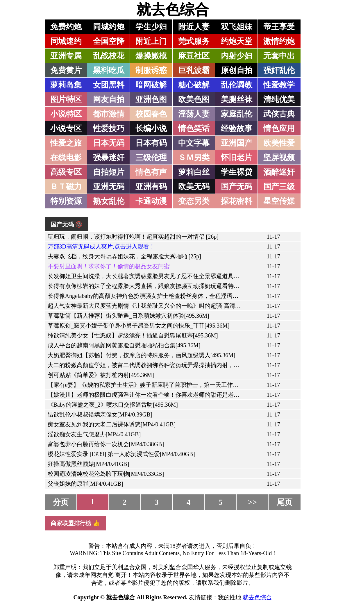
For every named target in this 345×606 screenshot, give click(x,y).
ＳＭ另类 (194, 157)
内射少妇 (236, 55)
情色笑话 (194, 128)
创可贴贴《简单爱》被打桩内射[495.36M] (101, 375)
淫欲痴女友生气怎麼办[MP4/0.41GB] (94, 434)
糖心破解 (194, 85)
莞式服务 (194, 41)
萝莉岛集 (66, 85)
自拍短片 (108, 172)
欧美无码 (194, 186)
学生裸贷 (236, 172)
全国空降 (108, 41)
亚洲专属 (66, 55)
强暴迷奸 (108, 157)
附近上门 (151, 41)
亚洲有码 (151, 186)
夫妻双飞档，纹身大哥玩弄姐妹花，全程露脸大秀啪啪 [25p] (124, 256)
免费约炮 (66, 26)
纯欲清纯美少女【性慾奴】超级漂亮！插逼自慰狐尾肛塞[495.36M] (133, 335)
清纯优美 (279, 99)
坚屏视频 (279, 157)
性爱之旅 (66, 143)
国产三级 (279, 186)
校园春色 (151, 114)
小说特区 (66, 114)
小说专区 (66, 128)
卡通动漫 (151, 201)
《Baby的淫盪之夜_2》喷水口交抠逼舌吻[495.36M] (113, 404)
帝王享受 (279, 26)
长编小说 (151, 128)
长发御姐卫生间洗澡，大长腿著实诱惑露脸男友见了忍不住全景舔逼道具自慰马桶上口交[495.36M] (173, 276)
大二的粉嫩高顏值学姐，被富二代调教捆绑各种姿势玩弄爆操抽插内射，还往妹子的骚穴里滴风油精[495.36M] (188, 365)
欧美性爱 (279, 143)
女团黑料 (108, 85)
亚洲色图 (151, 99)
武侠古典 (279, 114)
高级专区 (66, 172)
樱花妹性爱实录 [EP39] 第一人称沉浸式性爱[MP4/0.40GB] (121, 454)
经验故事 (236, 128)
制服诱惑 (151, 70)
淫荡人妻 (194, 114)
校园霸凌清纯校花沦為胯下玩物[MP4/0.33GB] (106, 474)
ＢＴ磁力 (66, 186)
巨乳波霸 (194, 70)
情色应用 (279, 128)
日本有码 (151, 143)
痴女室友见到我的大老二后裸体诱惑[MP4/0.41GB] (112, 424)
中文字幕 (194, 143)
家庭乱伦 (236, 114)
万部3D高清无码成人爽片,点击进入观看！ (101, 246)
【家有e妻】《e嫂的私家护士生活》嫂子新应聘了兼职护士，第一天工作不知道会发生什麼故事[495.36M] (182, 385)
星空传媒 (279, 201)
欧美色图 (194, 99)
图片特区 (66, 99)
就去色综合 (172, 9)
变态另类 (194, 201)
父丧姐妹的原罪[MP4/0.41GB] (86, 483)
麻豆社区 (194, 55)
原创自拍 (236, 70)
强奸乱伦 (279, 70)
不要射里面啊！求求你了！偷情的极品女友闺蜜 (109, 266)
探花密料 (236, 201)
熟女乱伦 (108, 201)
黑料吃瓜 (108, 70)
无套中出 (279, 55)
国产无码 (236, 186)
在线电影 (66, 157)
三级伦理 (151, 157)
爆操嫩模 (151, 55)
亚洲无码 (108, 186)
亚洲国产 (236, 143)
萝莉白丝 (194, 172)
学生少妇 (151, 26)
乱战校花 (108, 55)
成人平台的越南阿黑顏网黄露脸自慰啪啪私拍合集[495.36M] (124, 345)
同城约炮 (108, 26)
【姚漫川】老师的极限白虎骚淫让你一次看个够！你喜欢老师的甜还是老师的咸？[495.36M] (165, 395)
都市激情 (108, 114)
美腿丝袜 (236, 99)
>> (252, 502)
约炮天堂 (236, 41)
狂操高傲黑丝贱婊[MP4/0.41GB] (88, 464)
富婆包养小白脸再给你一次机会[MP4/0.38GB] (106, 444)
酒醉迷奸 (279, 172)
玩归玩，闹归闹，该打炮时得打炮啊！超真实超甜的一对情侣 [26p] (133, 236)
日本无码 (108, 143)
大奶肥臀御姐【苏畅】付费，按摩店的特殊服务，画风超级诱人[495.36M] (141, 355)
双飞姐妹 (236, 26)
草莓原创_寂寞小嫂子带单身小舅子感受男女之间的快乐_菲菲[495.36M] (139, 325)
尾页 (284, 502)
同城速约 (66, 41)
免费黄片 (66, 70)
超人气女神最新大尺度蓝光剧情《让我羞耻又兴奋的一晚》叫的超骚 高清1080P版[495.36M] (164, 306)
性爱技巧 (108, 128)
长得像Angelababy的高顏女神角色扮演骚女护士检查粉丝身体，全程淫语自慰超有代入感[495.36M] (173, 296)
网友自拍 (108, 99)
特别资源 (66, 201)
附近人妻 (194, 26)
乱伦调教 (236, 85)
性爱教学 (279, 85)
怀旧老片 (236, 157)
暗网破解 (151, 85)
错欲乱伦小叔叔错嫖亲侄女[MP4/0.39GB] (100, 414)
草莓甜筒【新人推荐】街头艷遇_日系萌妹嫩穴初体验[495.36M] (128, 315)
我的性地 (229, 597)
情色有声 (151, 172)
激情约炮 (279, 41)
